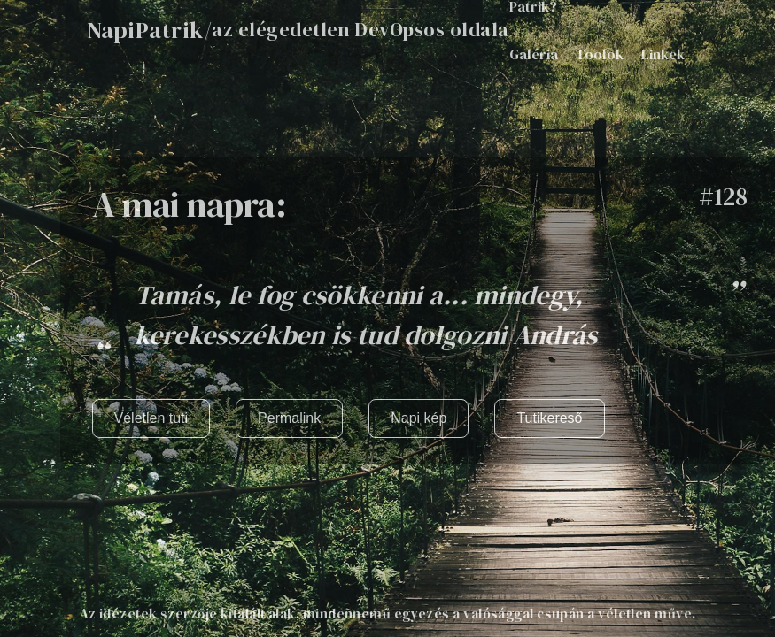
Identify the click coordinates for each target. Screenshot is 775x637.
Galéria (533, 54)
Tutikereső (549, 418)
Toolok (600, 54)
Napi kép (418, 418)
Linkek (663, 54)
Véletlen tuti (151, 418)
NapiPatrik (145, 30)
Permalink (289, 418)
